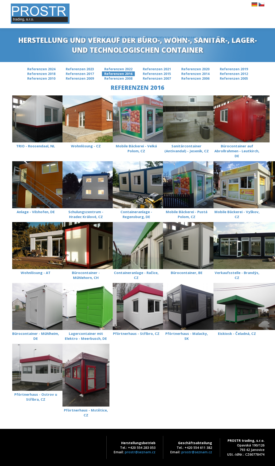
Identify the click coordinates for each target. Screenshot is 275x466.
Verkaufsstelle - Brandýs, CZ (236, 251)
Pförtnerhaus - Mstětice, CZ (85, 380)
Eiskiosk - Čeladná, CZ (236, 309)
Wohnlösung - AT (35, 248)
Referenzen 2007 (157, 78)
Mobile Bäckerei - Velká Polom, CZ (136, 124)
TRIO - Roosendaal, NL (35, 121)
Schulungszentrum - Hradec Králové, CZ (85, 190)
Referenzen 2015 (157, 73)
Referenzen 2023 (80, 69)
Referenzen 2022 (118, 69)
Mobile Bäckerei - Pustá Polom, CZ (186, 190)
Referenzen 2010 (41, 78)
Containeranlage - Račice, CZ (136, 251)
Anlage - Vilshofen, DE (35, 187)
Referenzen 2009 (80, 78)
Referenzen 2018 (41, 73)
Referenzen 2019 (234, 69)
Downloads (210, 37)
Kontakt (255, 37)
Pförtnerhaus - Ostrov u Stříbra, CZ (35, 373)
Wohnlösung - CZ (85, 121)
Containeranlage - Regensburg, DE (136, 190)
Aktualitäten (234, 37)
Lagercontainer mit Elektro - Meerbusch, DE (85, 312)
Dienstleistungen (159, 37)
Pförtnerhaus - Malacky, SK (186, 312)
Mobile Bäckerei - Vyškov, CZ (236, 190)
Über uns (85, 37)
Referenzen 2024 (41, 69)
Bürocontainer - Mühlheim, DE (35, 312)
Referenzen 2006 (195, 78)
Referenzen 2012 (234, 73)
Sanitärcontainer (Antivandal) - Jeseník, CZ (186, 124)
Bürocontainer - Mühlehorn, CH (85, 251)
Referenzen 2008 (118, 78)
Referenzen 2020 (195, 69)
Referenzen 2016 (118, 73)
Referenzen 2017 (80, 73)
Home (69, 37)
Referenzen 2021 (157, 69)
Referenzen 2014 (195, 73)
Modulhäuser (129, 37)
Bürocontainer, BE (186, 248)
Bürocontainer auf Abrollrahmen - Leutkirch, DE (236, 126)
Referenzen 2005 (234, 78)
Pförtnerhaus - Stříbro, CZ (136, 309)
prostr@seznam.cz (140, 452)
